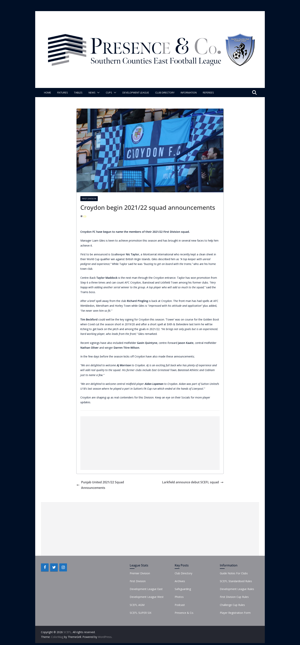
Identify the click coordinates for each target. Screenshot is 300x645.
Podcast (180, 605)
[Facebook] (45, 567)
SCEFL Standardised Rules (236, 581)
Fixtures (62, 92)
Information (189, 92)
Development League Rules (237, 589)
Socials (185, 397)
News (92, 92)
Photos (179, 597)
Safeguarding (183, 589)
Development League (135, 92)
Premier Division (140, 573)
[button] (97, 92)
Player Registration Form (235, 613)
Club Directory (164, 92)
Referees (208, 92)
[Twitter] (54, 567)
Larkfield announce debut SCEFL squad (192, 482)
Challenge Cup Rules (232, 605)
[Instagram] (63, 567)
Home (47, 92)
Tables (78, 92)
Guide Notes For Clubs (234, 573)
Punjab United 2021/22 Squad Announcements (100, 485)
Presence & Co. (184, 613)
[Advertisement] (150, 443)
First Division (89, 198)
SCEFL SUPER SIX (140, 613)
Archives (180, 581)
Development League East (146, 589)
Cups (109, 92)
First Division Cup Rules (234, 597)
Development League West (147, 597)
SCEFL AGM (137, 605)
